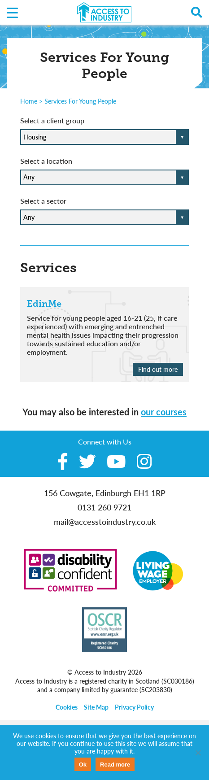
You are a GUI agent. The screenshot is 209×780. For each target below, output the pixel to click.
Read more (115, 764)
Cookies (67, 707)
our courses (164, 411)
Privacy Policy (134, 707)
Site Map (96, 707)
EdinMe (44, 303)
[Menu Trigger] (12, 12)
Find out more (158, 369)
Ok (83, 764)
